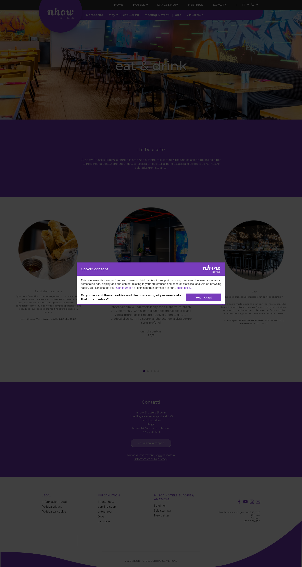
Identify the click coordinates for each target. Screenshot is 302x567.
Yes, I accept (204, 297)
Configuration (124, 288)
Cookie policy (182, 288)
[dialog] (151, 283)
